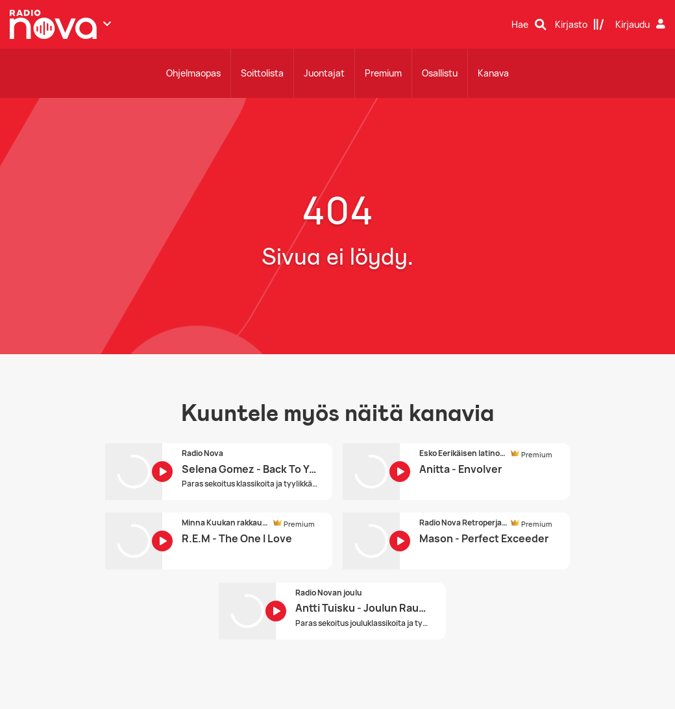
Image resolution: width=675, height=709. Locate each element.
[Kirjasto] (579, 25)
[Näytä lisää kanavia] (107, 23)
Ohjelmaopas (193, 73)
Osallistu (440, 73)
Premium (383, 73)
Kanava (493, 73)
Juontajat (324, 73)
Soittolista (262, 73)
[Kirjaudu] (642, 24)
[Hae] (529, 25)
